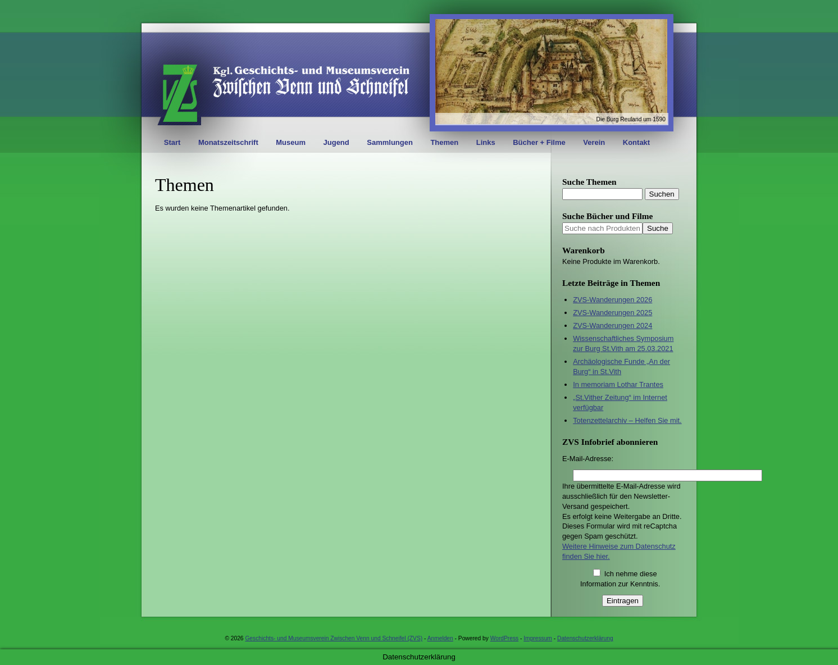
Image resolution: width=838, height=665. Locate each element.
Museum (291, 142)
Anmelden (440, 638)
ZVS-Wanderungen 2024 (612, 325)
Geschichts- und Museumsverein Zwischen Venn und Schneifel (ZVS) (333, 638)
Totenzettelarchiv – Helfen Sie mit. (627, 420)
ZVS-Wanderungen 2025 (612, 312)
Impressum (537, 638)
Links (485, 142)
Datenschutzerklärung (585, 638)
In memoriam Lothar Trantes (618, 384)
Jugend (336, 142)
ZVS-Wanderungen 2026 (612, 299)
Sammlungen (390, 142)
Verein (594, 142)
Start (172, 142)
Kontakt (636, 142)
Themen (444, 142)
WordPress (504, 638)
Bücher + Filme (539, 142)
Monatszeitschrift (228, 142)
